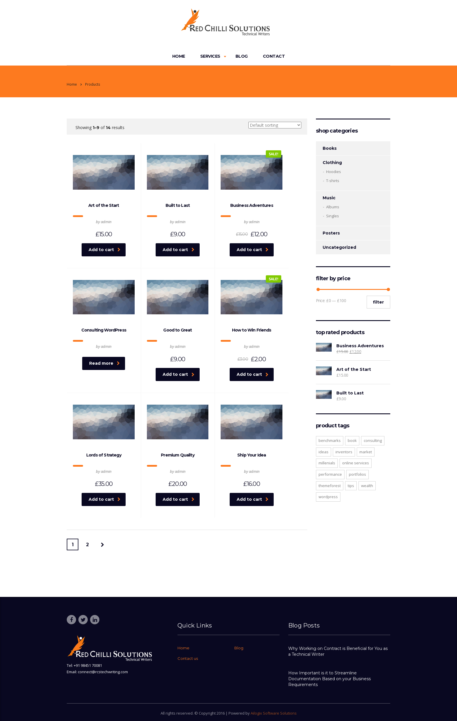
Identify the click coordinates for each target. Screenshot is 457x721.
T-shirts (332, 180)
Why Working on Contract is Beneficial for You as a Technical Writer (338, 651)
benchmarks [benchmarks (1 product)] (330, 440)
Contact (274, 56)
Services (210, 56)
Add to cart (104, 249)
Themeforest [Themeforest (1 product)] (330, 485)
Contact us (187, 658)
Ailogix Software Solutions (274, 713)
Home (178, 56)
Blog (241, 56)
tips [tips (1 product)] (351, 485)
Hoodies (333, 171)
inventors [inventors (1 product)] (343, 451)
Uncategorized (339, 247)
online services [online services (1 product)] (355, 463)
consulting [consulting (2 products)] (373, 440)
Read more (104, 363)
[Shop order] (274, 125)
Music (329, 197)
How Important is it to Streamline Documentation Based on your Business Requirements (329, 678)
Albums (332, 206)
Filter (378, 302)
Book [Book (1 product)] (352, 440)
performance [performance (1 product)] (330, 474)
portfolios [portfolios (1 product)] (357, 474)
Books (330, 148)
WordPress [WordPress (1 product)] (328, 496)
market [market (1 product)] (365, 451)
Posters (331, 233)
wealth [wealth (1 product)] (367, 485)
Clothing (332, 162)
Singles (332, 215)
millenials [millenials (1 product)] (327, 463)
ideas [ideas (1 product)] (323, 451)
